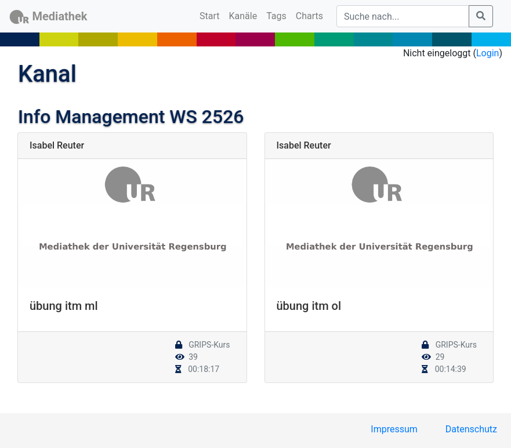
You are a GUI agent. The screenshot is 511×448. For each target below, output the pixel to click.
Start (212, 15)
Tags (276, 15)
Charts (309, 15)
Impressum (394, 429)
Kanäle (243, 15)
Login (487, 53)
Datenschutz (471, 429)
